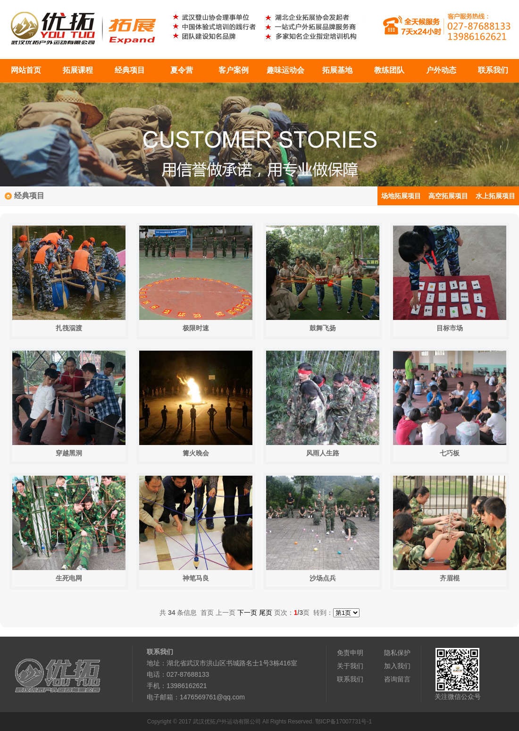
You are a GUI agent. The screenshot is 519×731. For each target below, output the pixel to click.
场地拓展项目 (401, 196)
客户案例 (233, 70)
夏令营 (181, 70)
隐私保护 (397, 652)
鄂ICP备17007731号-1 (343, 721)
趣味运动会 (285, 70)
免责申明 (350, 652)
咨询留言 (397, 679)
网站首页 (26, 70)
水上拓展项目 (495, 196)
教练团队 (389, 70)
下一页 (247, 612)
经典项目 (130, 70)
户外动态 (441, 70)
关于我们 (350, 666)
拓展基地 (337, 70)
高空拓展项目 (448, 196)
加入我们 (397, 666)
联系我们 (493, 70)
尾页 (265, 612)
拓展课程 (78, 70)
